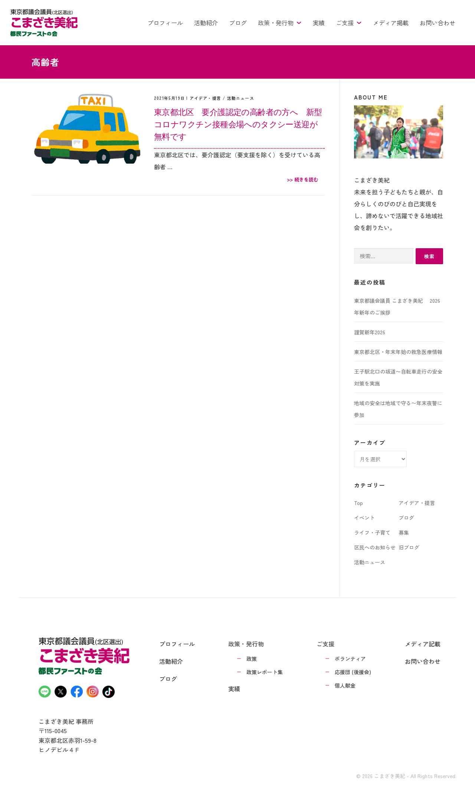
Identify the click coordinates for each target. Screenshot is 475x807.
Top (358, 502)
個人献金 (345, 685)
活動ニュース (240, 98)
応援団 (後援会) (353, 672)
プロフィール (165, 22)
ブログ (238, 22)
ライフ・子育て (372, 532)
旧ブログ (409, 547)
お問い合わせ (437, 22)
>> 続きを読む (302, 179)
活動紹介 (206, 22)
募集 (404, 532)
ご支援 (349, 22)
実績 (319, 22)
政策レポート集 (264, 672)
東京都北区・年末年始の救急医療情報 (398, 351)
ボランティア (350, 658)
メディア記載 (422, 643)
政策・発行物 (280, 22)
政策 (251, 658)
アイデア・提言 (205, 98)
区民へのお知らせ (375, 547)
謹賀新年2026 (369, 332)
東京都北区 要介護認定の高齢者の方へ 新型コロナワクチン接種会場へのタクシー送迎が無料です (238, 124)
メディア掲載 (391, 22)
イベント (364, 517)
